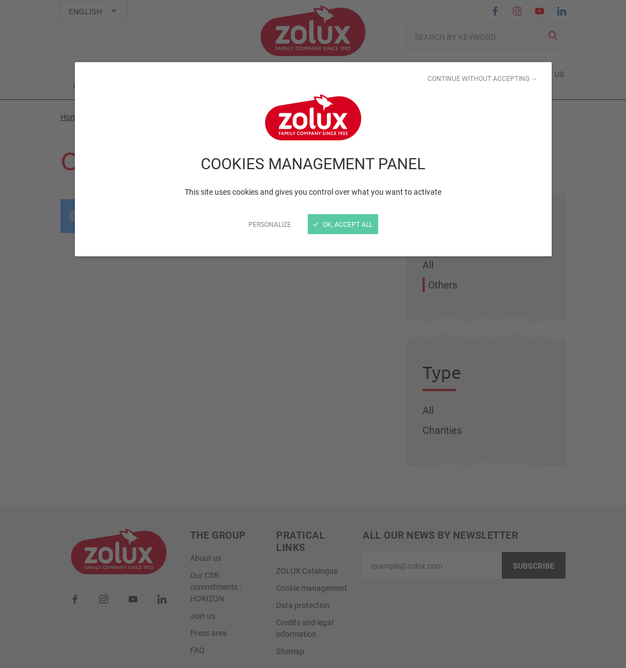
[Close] (313, 334)
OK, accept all (343, 224)
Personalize (269, 224)
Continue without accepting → (482, 78)
